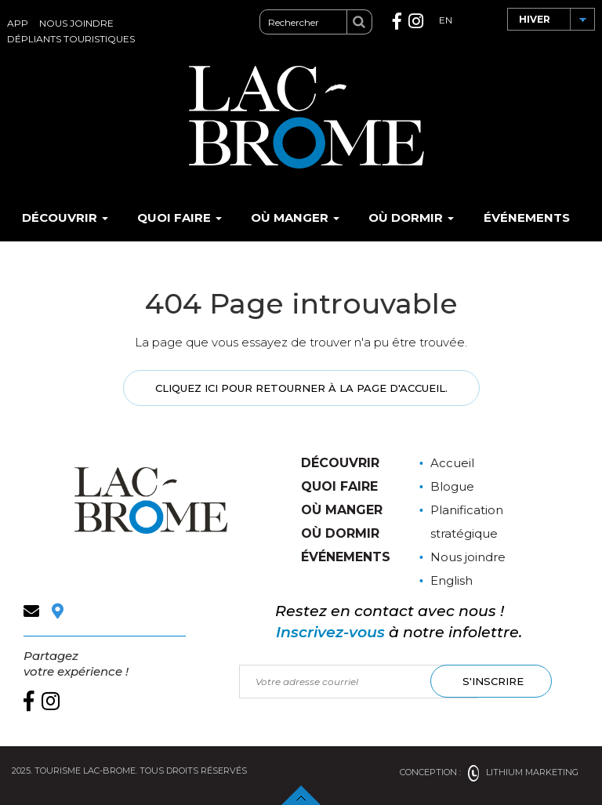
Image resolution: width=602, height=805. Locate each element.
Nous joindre (76, 23)
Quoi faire (179, 217)
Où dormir (411, 217)
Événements (527, 217)
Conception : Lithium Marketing (489, 772)
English (451, 580)
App (17, 23)
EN (445, 20)
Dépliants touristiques (71, 39)
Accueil (452, 462)
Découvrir (65, 217)
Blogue (452, 486)
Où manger (295, 217)
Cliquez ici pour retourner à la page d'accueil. (301, 388)
